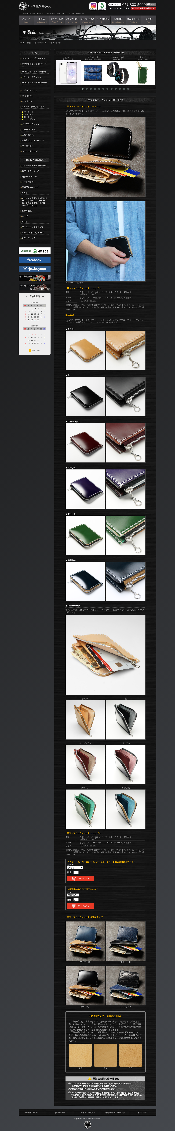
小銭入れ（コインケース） (33, 140)
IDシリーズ (28, 114)
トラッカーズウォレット (32, 77)
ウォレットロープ (29, 151)
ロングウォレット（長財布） (34, 72)
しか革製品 (27, 211)
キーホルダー (27, 146)
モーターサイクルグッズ (32, 227)
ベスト (25, 222)
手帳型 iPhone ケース (31, 187)
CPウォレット (28, 96)
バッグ (25, 216)
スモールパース (28, 130)
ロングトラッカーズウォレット (34, 84)
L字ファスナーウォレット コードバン (47, 43)
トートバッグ (27, 182)
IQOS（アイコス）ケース (33, 233)
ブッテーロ (28, 112)
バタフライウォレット (31, 124)
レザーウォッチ (28, 238)
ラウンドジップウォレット (33, 58)
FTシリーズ (27, 101)
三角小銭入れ (27, 135)
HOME (21, 43)
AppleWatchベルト (29, 176)
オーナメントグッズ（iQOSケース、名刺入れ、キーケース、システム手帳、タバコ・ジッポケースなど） (34, 201)
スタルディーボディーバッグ (34, 166)
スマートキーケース (30, 171)
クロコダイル (29, 119)
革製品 (29, 43)
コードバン (28, 117)
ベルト (25, 193)
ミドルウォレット (29, 90)
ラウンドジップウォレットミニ (34, 65)
